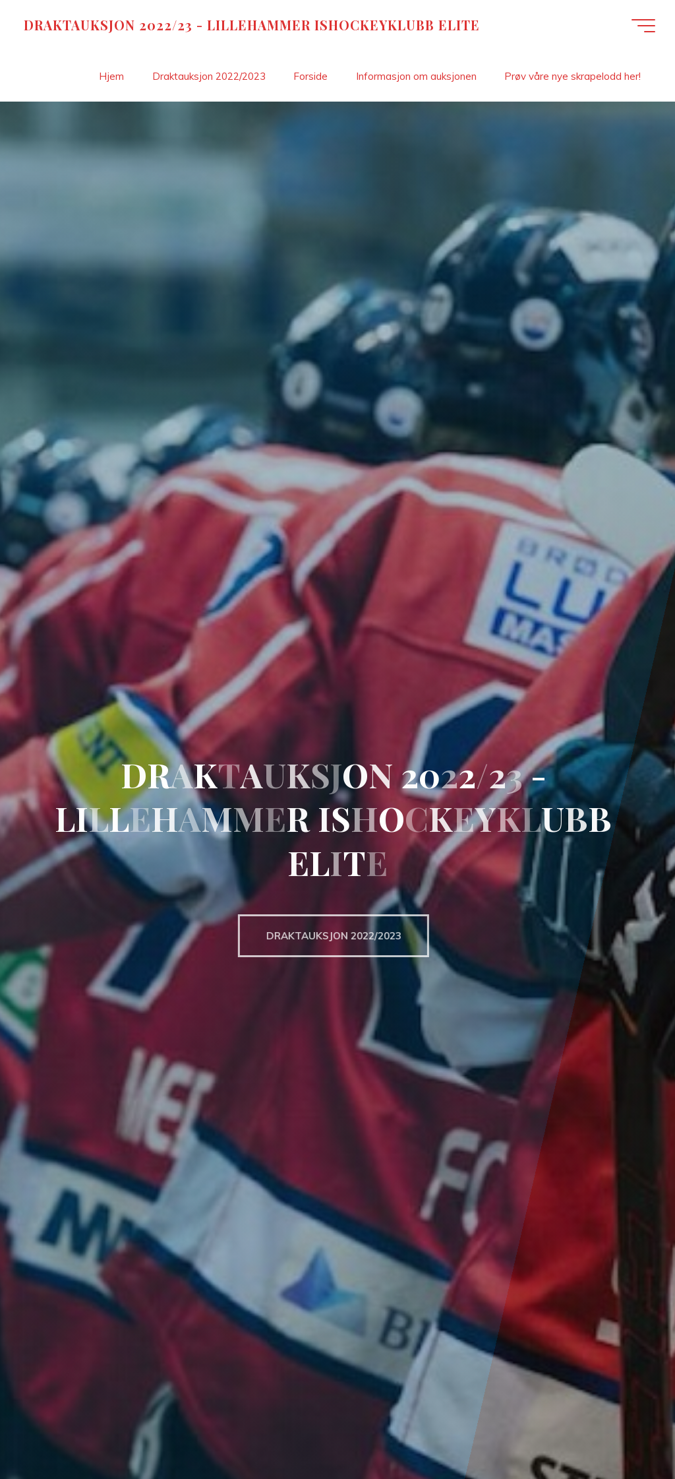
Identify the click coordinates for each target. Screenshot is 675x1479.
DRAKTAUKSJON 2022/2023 (326, 935)
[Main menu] (643, 25)
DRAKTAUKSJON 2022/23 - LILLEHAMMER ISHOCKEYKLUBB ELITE (251, 25)
